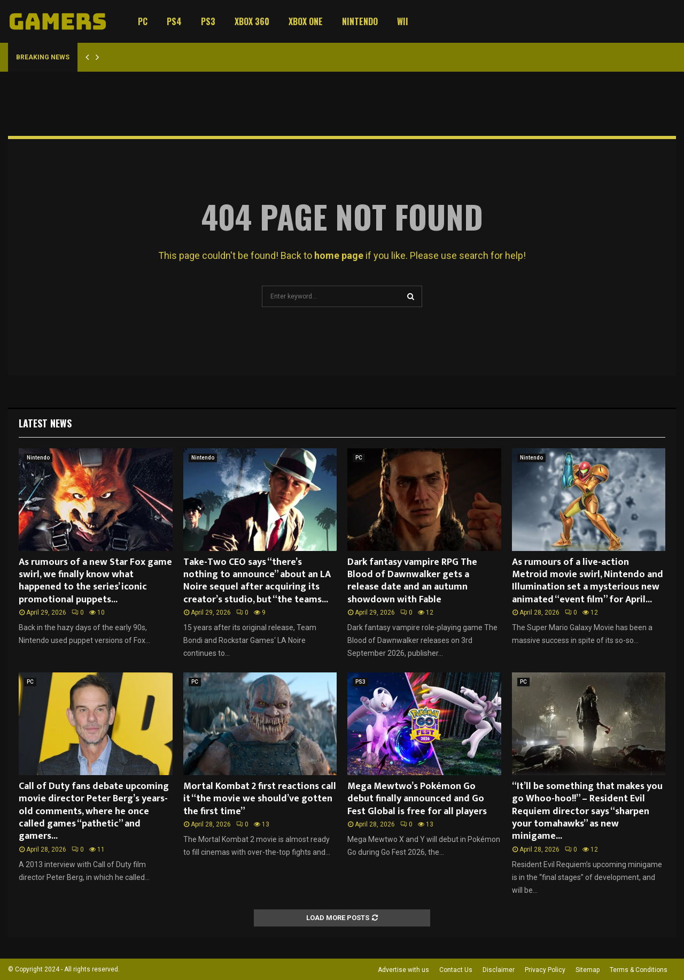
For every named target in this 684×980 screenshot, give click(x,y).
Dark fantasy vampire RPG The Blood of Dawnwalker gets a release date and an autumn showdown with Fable (412, 581)
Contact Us (455, 970)
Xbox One (306, 21)
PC (142, 21)
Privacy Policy (545, 970)
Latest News (45, 423)
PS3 (208, 21)
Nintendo (360, 21)
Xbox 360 (252, 21)
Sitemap (588, 970)
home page (338, 255)
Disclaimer (499, 970)
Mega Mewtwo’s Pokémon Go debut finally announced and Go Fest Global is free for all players (417, 799)
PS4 (174, 21)
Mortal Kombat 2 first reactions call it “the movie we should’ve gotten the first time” (259, 799)
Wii (402, 21)
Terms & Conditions (638, 970)
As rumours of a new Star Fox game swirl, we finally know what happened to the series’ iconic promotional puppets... (95, 581)
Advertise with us (403, 970)
